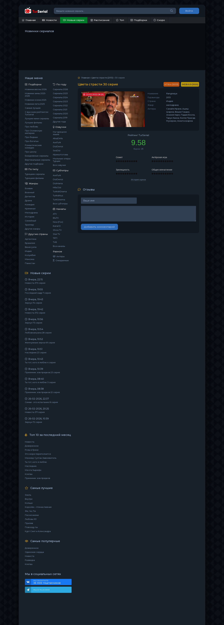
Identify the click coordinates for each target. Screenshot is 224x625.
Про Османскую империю (33, 131)
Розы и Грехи (31, 450)
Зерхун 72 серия (33, 422)
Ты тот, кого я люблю (36, 462)
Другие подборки (34, 164)
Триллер (29, 224)
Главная (29, 20)
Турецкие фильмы (34, 178)
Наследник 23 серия (35, 352)
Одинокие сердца (34, 552)
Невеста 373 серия (35, 283)
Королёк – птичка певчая (38, 507)
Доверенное (32, 446)
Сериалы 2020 (60, 113)
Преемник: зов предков (37, 478)
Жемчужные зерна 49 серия (40, 342)
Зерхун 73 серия (33, 322)
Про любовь (31, 126)
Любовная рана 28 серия (38, 332)
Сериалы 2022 (60, 105)
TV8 (55, 242)
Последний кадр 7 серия (38, 293)
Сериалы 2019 (60, 117)
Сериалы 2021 (60, 109)
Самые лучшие (33, 108)
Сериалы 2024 (60, 97)
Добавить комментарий (99, 226)
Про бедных (31, 137)
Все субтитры (60, 203)
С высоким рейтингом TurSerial (36, 113)
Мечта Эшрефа (33, 470)
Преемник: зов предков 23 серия (42, 372)
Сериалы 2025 (60, 93)
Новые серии (73, 20)
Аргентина (30, 239)
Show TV (57, 230)
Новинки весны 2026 (36, 89)
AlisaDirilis (58, 138)
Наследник (31, 466)
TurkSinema (59, 199)
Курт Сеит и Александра (38, 531)
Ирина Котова (60, 154)
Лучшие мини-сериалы (37, 118)
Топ (120, 20)
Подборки (139, 20)
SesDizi (56, 150)
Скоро (159, 20)
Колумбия (30, 255)
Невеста (29, 442)
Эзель (28, 495)
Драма (28, 200)
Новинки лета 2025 (35, 104)
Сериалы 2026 (60, 89)
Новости (49, 20)
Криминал (30, 208)
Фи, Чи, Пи (30, 511)
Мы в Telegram (41, 590)
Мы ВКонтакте (50, 582)
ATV (55, 214)
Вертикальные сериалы (37, 160)
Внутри (28, 499)
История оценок (138, 179)
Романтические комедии (33, 146)
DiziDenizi (58, 146)
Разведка (30, 560)
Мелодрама (31, 212)
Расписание (100, 20)
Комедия (29, 204)
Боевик (29, 188)
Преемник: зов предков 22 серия (42, 392)
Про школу (30, 151)
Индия (28, 251)
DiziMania (58, 183)
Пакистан (30, 263)
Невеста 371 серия (35, 412)
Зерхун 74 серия (33, 303)
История (29, 216)
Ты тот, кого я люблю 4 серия (40, 362)
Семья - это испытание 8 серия (41, 402)
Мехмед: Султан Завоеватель (40, 458)
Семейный (30, 220)
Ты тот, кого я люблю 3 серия (40, 382)
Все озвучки (59, 165)
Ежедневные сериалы (36, 156)
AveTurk (57, 142)
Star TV (56, 234)
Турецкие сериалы (35, 174)
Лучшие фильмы (33, 122)
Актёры (59, 256)
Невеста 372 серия (35, 312)
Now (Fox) (58, 222)
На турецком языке (60, 133)
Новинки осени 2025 (35, 100)
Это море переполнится (38, 454)
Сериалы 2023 (60, 101)
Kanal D (57, 226)
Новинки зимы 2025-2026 (35, 94)
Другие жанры (32, 228)
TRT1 (55, 238)
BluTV (56, 218)
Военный (29, 192)
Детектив (30, 196)
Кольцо (29, 503)
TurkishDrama (60, 191)
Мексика (29, 259)
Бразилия (30, 243)
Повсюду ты (31, 527)
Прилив (29, 523)
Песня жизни (32, 515)
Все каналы (59, 246)
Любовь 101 (30, 519)
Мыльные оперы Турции (61, 159)
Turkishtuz (58, 195)
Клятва (28, 474)
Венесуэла (30, 247)
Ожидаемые (61, 260)
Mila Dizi (57, 187)
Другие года (59, 121)
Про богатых (32, 141)
